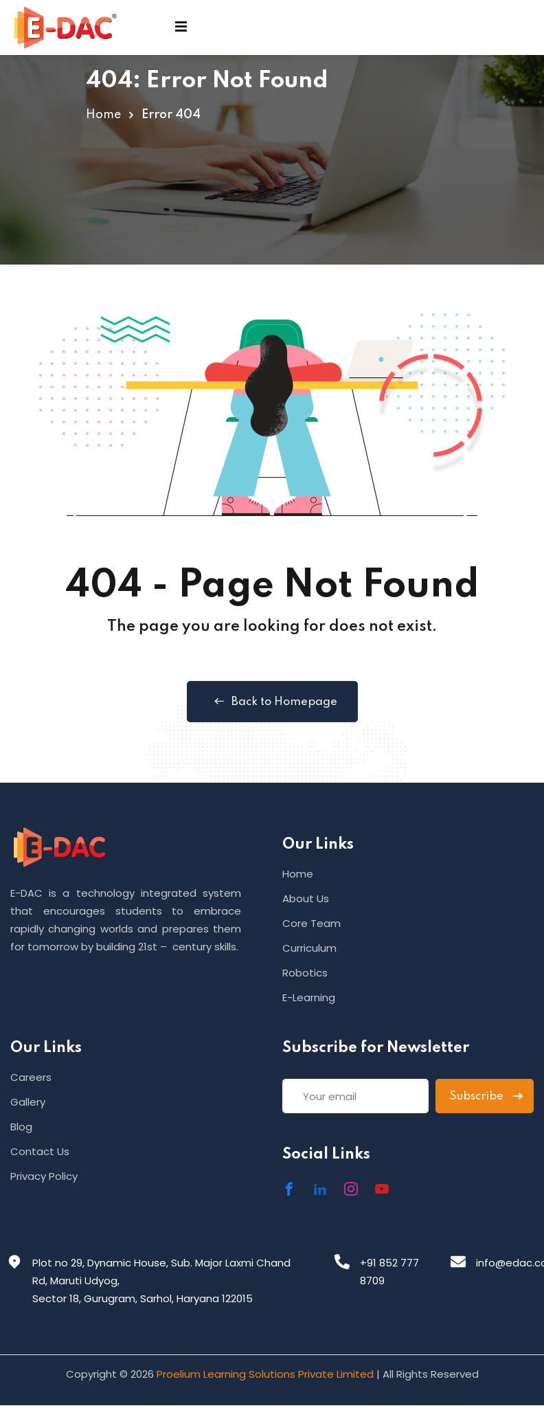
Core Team (311, 923)
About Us (305, 898)
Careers (31, 1077)
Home (103, 115)
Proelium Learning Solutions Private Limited (265, 1374)
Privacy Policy (44, 1176)
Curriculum (309, 948)
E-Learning (308, 997)
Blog (21, 1126)
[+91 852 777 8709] (342, 1261)
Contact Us (39, 1151)
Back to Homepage (272, 701)
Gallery (27, 1102)
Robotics (305, 972)
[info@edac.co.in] (458, 1261)
